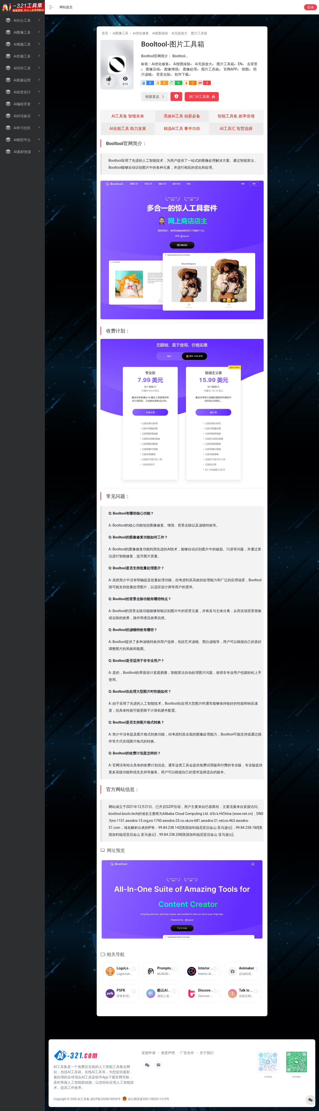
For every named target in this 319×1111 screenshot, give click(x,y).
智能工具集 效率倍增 (236, 116)
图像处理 (190, 69)
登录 (310, 7)
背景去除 (163, 74)
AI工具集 (83, 1099)
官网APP (230, 69)
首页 (105, 33)
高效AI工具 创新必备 (182, 116)
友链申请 (149, 1053)
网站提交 (66, 7)
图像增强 (171, 69)
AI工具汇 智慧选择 (236, 128)
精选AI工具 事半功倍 (182, 128)
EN (240, 64)
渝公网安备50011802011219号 (145, 1099)
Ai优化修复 (141, 33)
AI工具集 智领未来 (127, 116)
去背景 (252, 64)
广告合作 (187, 1053)
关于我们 (207, 1053)
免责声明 (168, 1053)
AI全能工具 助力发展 (127, 128)
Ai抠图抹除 (160, 33)
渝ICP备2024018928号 (105, 1099)
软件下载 (182, 74)
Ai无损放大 (179, 33)
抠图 (245, 69)
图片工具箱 (199, 33)
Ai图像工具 (120, 33)
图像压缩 (153, 69)
